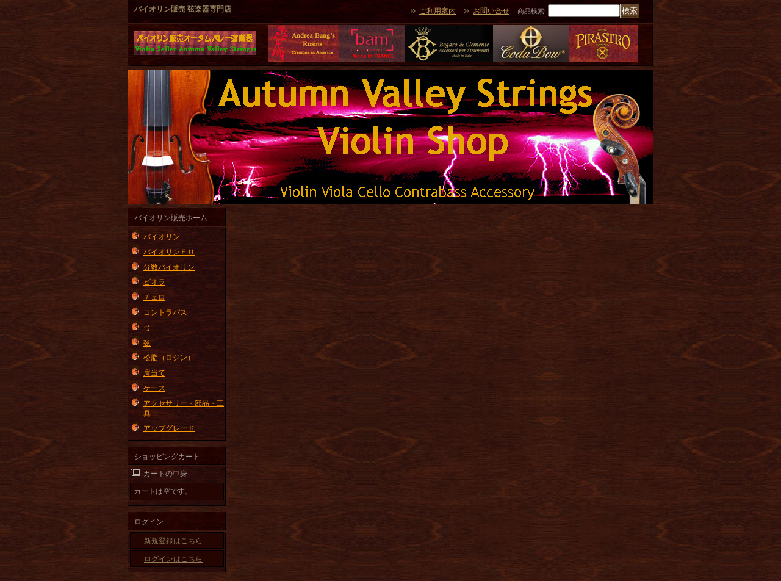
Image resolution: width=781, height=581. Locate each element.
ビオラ (154, 282)
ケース (154, 388)
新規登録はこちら (173, 540)
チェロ (154, 297)
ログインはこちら (173, 559)
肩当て (154, 373)
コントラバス (165, 312)
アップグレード (169, 428)
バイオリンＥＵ (169, 252)
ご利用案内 (437, 11)
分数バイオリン (169, 267)
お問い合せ (491, 11)
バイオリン (161, 237)
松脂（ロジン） (169, 357)
